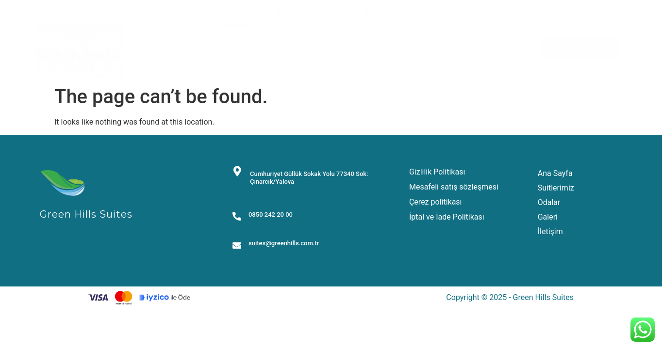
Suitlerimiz (348, 47)
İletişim (487, 47)
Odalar (400, 47)
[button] (578, 48)
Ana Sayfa (290, 47)
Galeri (443, 47)
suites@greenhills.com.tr (283, 243)
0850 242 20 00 (270, 214)
